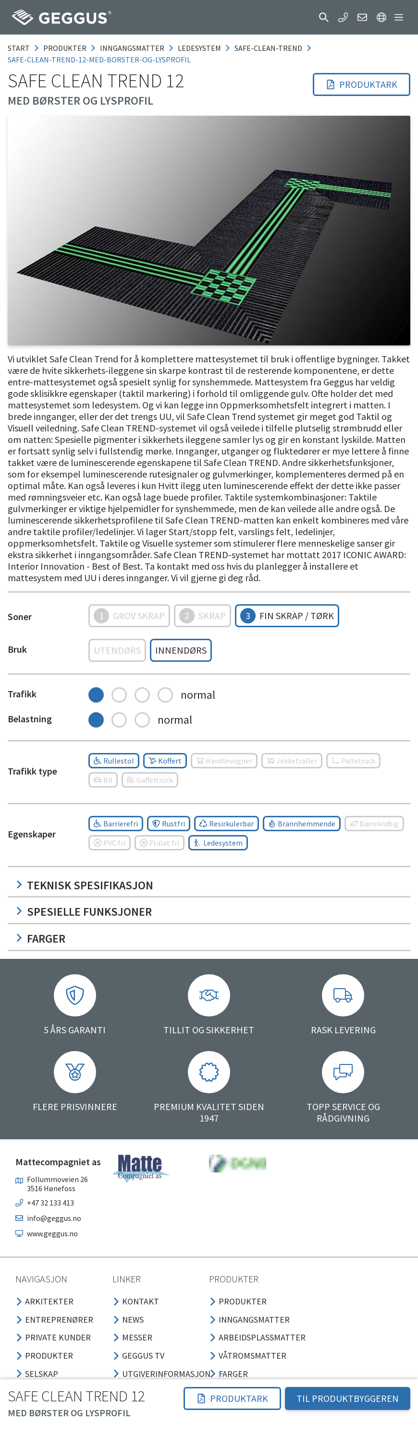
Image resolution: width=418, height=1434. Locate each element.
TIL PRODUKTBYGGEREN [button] (347, 1398)
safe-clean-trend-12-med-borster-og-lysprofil (99, 59)
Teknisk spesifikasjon (84, 885)
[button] (323, 17)
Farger (40, 938)
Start (19, 48)
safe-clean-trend (268, 48)
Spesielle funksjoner (83, 911)
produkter (64, 48)
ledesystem (199, 48)
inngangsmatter (132, 48)
